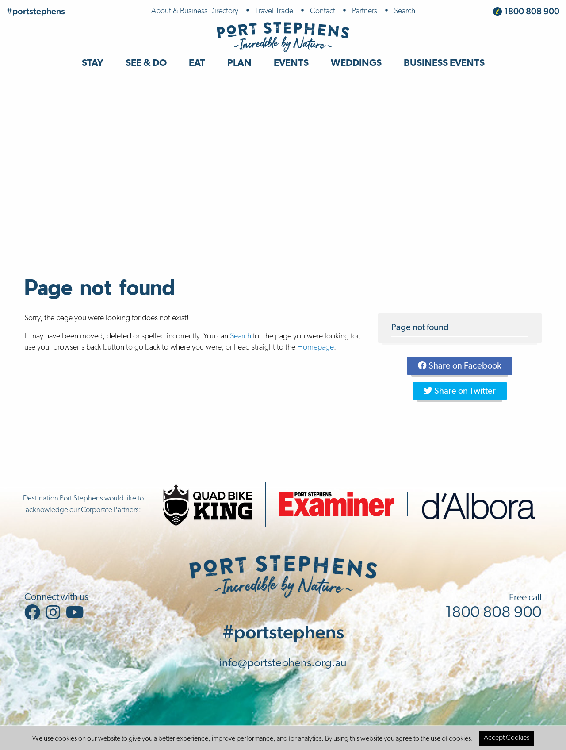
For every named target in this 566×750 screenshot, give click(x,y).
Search (404, 11)
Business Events (444, 63)
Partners (364, 11)
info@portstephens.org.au (283, 663)
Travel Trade (274, 11)
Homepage (315, 347)
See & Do (146, 63)
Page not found (420, 327)
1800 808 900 (531, 11)
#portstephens (36, 11)
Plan (239, 63)
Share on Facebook (459, 366)
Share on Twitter (460, 391)
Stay (92, 63)
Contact (322, 11)
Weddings (356, 63)
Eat (197, 63)
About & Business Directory (194, 11)
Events (291, 63)
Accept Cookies (506, 738)
